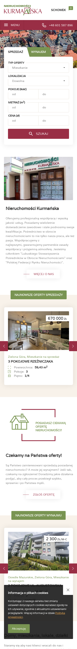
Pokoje (17, 89)
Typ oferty (16, 62)
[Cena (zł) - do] (53, 121)
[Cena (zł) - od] (23, 121)
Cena (14, 115)
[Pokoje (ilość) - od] (23, 94)
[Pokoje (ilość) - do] (53, 94)
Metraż (16, 102)
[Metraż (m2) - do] (53, 107)
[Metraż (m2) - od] (23, 107)
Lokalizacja (17, 76)
